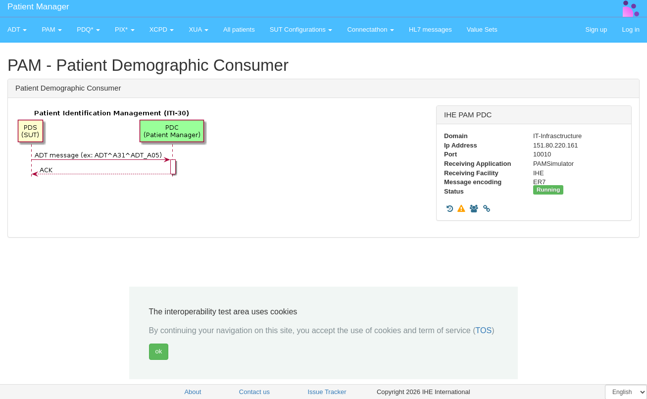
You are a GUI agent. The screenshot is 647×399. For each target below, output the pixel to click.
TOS (484, 330)
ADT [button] (17, 29)
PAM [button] (52, 29)
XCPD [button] (161, 29)
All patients (239, 29)
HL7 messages (430, 29)
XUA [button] (198, 29)
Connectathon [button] (370, 29)
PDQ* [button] (88, 29)
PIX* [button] (125, 29)
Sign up (596, 29)
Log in (631, 29)
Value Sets (482, 29)
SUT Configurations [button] (301, 29)
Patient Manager (38, 6)
